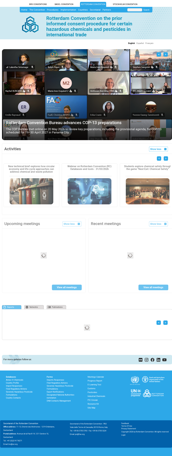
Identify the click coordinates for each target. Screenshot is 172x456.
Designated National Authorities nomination (60, 396)
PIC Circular (93, 400)
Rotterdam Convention (93, 4)
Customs (91, 388)
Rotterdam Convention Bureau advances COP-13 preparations (64, 122)
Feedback (125, 423)
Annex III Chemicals (14, 380)
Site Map (91, 408)
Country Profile (12, 383)
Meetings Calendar (96, 377)
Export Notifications (55, 392)
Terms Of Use (126, 426)
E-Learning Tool (94, 384)
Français (149, 43)
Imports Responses (55, 380)
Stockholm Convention (125, 4)
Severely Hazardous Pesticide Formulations (19, 393)
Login (123, 435)
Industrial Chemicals (96, 396)
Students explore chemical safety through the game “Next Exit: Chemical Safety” (147, 167)
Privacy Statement (128, 429)
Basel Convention (64, 4)
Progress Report (95, 381)
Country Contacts (13, 398)
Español (140, 43)
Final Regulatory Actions (16, 389)
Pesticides (92, 392)
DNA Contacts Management (59, 401)
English (131, 43)
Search (146, 10)
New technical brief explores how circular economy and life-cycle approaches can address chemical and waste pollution (31, 169)
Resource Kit (93, 404)
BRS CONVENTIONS (38, 4)
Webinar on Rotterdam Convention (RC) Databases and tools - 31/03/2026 (89, 167)
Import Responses (14, 386)
